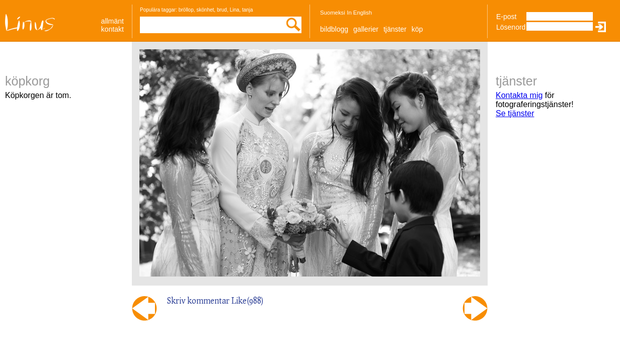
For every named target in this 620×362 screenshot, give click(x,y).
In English (359, 13)
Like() (247, 300)
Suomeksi (332, 13)
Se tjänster (515, 113)
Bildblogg (334, 29)
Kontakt (112, 29)
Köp (417, 29)
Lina (234, 10)
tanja (247, 10)
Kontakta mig (519, 95)
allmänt (112, 21)
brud (222, 10)
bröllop (186, 10)
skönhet (205, 10)
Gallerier (365, 29)
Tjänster (395, 29)
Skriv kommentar (198, 300)
